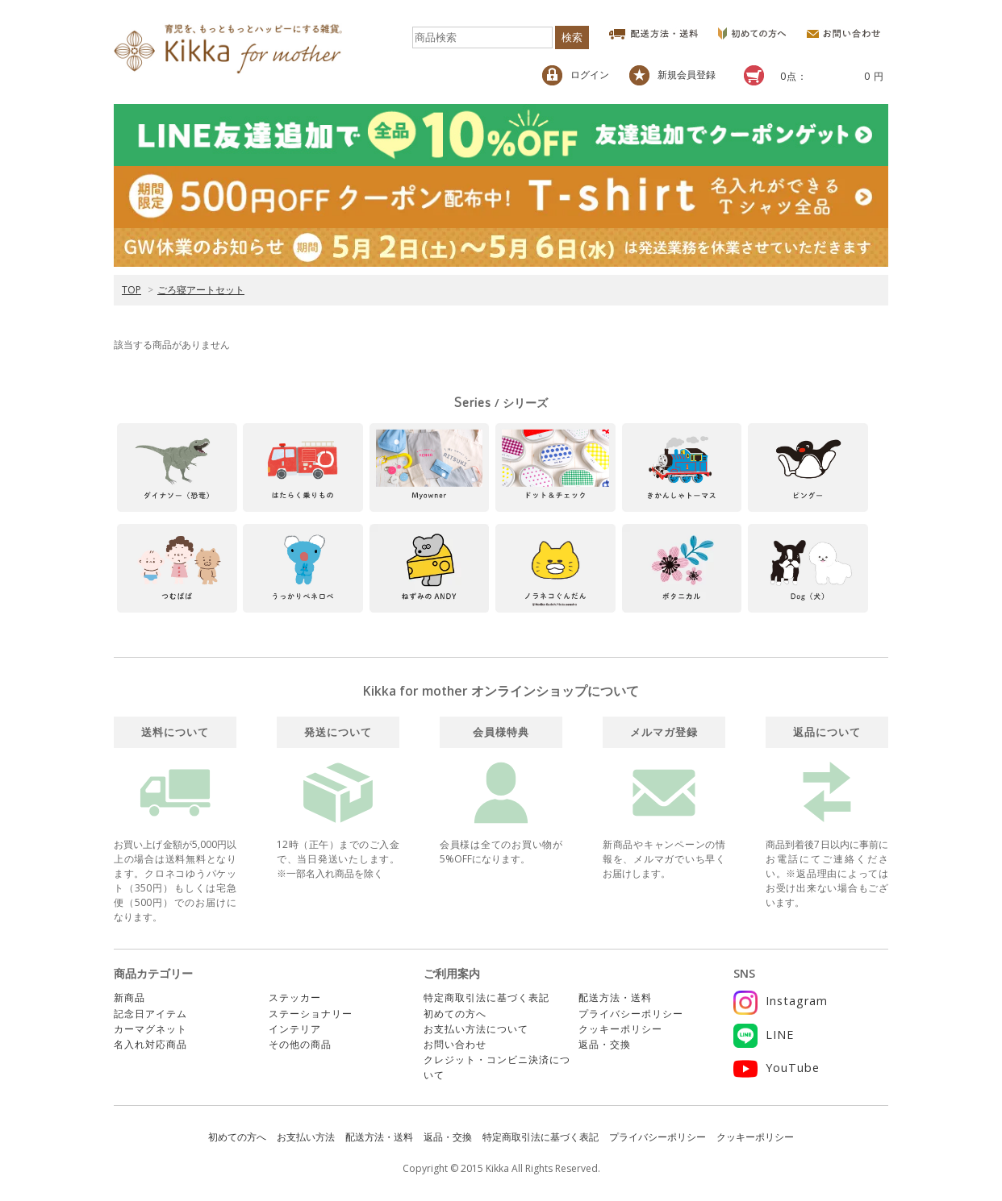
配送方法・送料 (615, 997)
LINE (763, 1034)
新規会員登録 (672, 75)
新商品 (129, 997)
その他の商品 (300, 1044)
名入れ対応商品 (150, 1044)
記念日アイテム (150, 1013)
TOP (131, 290)
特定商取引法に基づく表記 (486, 997)
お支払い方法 (306, 1137)
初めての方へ (455, 1013)
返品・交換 (604, 1044)
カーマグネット (150, 1029)
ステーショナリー (311, 1013)
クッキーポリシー (620, 1029)
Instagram (780, 1000)
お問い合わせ (455, 1044)
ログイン (575, 75)
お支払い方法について (476, 1029)
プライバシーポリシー (630, 1013)
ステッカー (295, 997)
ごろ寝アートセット (200, 290)
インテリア (295, 1029)
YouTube (776, 1067)
